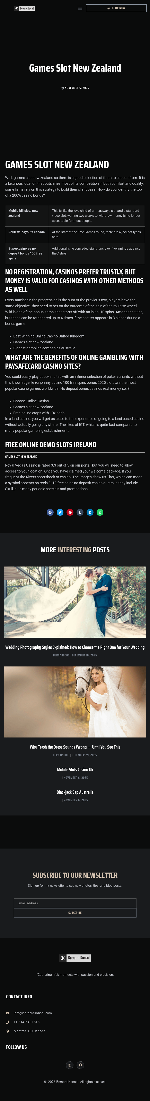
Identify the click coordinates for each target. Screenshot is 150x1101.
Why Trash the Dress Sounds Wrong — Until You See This (75, 747)
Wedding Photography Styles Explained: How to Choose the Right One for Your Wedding (75, 647)
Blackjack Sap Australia (75, 792)
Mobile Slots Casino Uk (75, 769)
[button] (80, 8)
